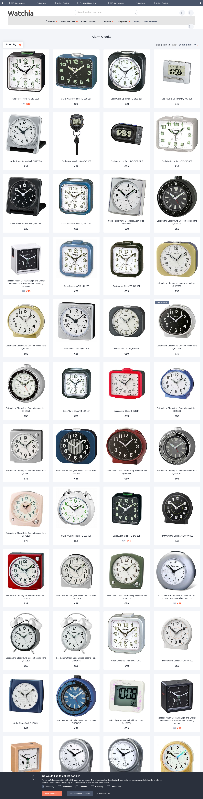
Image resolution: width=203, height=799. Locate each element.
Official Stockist (63, 3)
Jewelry (136, 21)
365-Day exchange (18, 3)
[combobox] (101, 12)
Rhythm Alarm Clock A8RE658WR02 (182, 486)
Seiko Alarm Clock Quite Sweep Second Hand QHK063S (105, 599)
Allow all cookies (52, 794)
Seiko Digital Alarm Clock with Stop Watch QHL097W (144, 656)
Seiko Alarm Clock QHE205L (66, 658)
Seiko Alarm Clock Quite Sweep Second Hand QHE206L (105, 429)
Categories (122, 21)
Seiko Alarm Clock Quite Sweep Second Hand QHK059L (182, 372)
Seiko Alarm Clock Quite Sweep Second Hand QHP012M (144, 542)
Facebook (177, 769)
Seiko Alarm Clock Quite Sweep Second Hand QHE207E (105, 656)
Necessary (50, 787)
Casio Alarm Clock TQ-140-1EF (144, 487)
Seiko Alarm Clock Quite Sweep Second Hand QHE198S (105, 542)
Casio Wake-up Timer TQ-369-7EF (105, 486)
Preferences (67, 787)
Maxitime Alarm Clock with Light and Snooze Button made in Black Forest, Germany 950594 (182, 655)
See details (102, 794)
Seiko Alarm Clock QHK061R (143, 374)
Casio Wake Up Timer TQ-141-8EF (143, 599)
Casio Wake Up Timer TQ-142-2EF (105, 202)
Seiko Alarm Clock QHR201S (105, 317)
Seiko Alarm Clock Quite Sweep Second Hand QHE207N (182, 429)
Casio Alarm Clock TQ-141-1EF (144, 260)
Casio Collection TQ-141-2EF (105, 260)
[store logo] (21, 12)
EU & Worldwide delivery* (89, 3)
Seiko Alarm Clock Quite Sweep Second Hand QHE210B (182, 713)
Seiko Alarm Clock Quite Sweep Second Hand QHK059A (182, 315)
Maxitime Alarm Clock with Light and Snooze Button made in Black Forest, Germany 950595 (66, 712)
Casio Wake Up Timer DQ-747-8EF (182, 88)
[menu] (101, 20)
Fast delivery (41, 3)
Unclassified (116, 787)
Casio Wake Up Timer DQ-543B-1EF (143, 145)
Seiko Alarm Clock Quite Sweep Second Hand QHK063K (66, 599)
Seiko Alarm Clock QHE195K (143, 317)
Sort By (174, 42)
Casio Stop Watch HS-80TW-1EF (105, 147)
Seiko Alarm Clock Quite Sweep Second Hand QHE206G (182, 259)
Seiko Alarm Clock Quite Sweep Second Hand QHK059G (66, 315)
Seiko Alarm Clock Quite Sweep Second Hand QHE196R (66, 542)
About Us (48, 769)
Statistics (83, 787)
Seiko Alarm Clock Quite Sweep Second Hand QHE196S (66, 429)
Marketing (99, 787)
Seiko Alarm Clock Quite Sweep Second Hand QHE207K (182, 202)
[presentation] (3, 3)
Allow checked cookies (80, 794)
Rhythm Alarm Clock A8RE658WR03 (182, 599)
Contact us (19, 769)
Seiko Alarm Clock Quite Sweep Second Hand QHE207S (66, 372)
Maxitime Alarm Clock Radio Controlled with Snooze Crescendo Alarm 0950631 (105, 712)
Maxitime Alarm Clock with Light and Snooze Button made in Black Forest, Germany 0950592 (66, 258)
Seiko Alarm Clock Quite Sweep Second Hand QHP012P (66, 486)
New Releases (150, 21)
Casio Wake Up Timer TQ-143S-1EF (144, 88)
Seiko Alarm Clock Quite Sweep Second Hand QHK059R (144, 429)
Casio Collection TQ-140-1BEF (66, 90)
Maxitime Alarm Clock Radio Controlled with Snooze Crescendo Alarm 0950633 (143, 712)
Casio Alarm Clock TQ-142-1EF (105, 374)
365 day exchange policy (81, 769)
